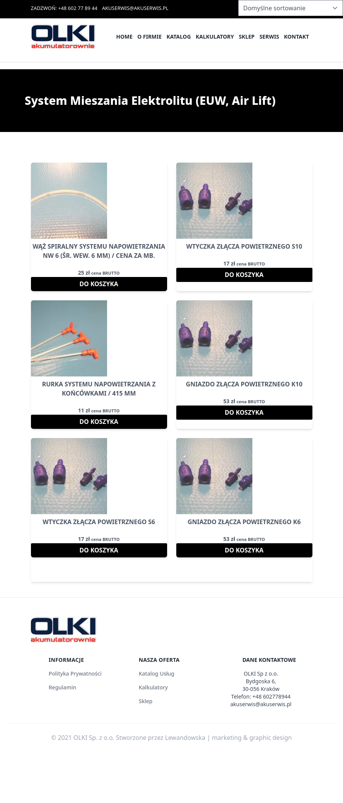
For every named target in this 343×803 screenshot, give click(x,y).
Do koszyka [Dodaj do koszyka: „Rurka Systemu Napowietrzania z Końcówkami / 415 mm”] (99, 421)
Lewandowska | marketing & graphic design (228, 737)
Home (124, 36)
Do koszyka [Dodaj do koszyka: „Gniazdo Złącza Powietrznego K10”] (244, 412)
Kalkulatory (215, 36)
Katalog (178, 36)
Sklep (246, 36)
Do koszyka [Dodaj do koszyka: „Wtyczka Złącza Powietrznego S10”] (244, 274)
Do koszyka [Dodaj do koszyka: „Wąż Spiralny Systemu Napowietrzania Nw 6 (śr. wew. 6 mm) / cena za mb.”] (99, 284)
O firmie (149, 36)
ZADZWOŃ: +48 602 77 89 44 (64, 8)
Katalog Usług (156, 673)
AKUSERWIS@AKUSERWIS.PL (135, 8)
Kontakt (296, 36)
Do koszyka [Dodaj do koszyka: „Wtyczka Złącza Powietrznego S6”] (99, 550)
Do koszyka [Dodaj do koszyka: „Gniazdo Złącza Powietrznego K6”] (244, 550)
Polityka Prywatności (75, 673)
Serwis (269, 36)
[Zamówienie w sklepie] (290, 8)
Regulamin (62, 687)
